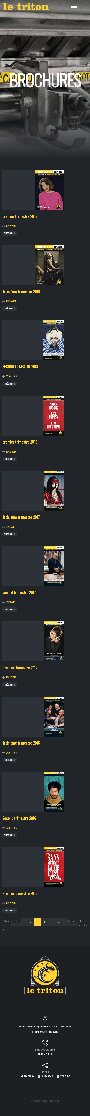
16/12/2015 (11, 903)
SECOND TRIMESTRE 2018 (20, 367)
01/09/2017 (11, 527)
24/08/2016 (11, 752)
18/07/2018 (11, 301)
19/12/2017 (11, 451)
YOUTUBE (63, 1076)
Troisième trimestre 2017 (21, 517)
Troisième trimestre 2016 (21, 743)
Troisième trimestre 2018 (21, 291)
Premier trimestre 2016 (19, 893)
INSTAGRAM (45, 1076)
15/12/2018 (11, 226)
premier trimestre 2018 (19, 442)
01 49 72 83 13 (45, 1054)
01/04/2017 (11, 602)
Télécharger (10, 233)
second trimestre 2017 (19, 592)
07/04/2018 (11, 376)
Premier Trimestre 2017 (19, 668)
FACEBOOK (27, 1076)
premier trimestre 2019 (19, 216)
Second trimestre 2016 (19, 818)
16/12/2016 (11, 677)
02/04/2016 (11, 827)
